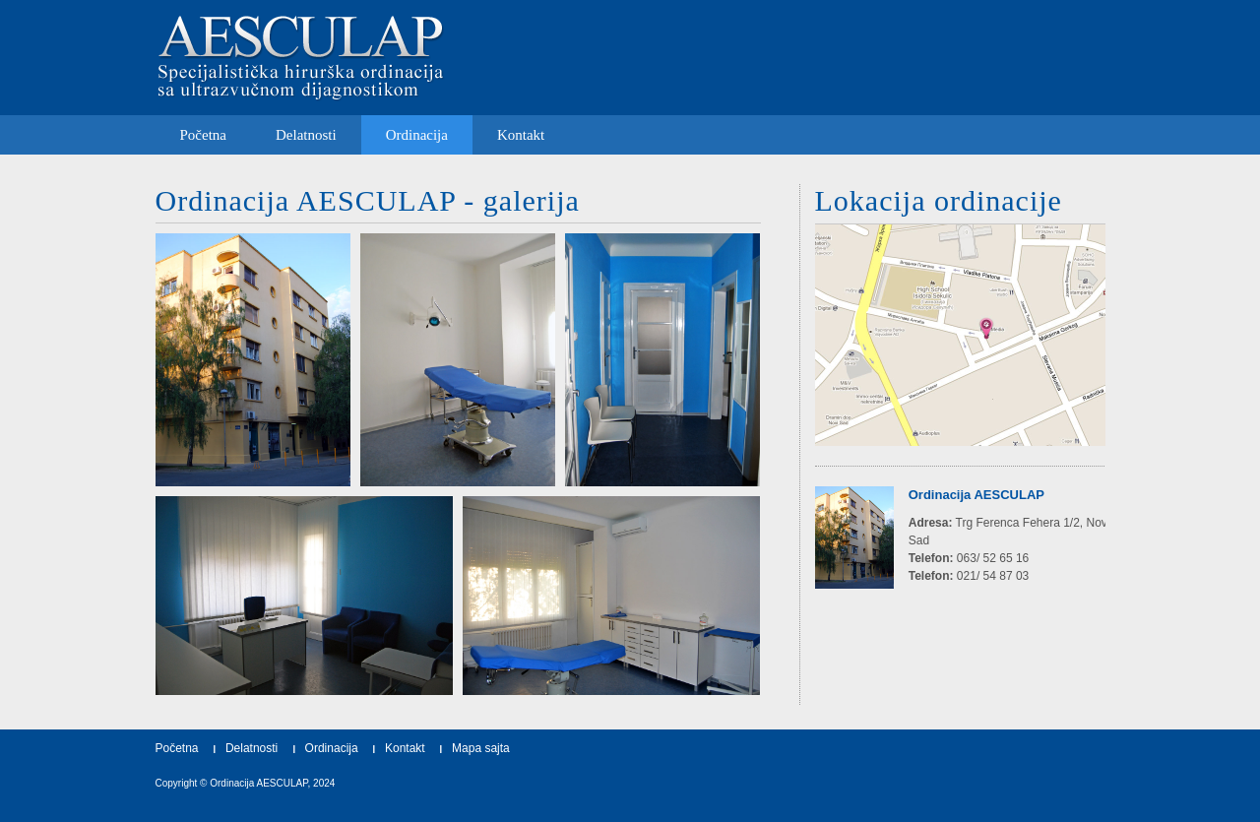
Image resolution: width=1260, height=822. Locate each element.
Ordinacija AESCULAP (258, 783)
